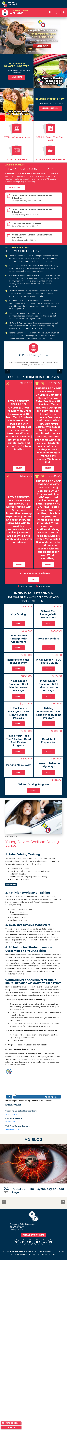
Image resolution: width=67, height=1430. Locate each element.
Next (59, 371)
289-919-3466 (11, 1122)
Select (19, 468)
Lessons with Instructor (50, 153)
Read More (11, 884)
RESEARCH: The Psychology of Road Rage (38, 1191)
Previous (7, 371)
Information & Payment (17, 153)
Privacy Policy (16, 1230)
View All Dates (15, 187)
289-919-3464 (11, 1114)
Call (34, 579)
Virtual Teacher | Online (17, 130)
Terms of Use (16, 1228)
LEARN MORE (17, 77)
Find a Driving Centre (33, 1235)
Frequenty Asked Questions (22, 1224)
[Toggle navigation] (62, 4)
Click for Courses (50, 108)
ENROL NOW (50, 131)
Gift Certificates (17, 1226)
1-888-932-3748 (12, 1129)
